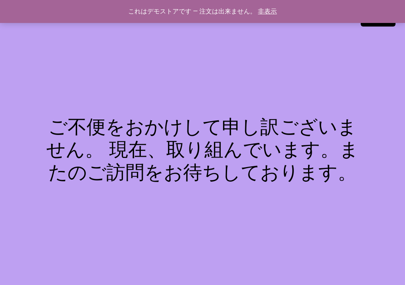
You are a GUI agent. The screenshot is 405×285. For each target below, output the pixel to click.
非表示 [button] (267, 11)
